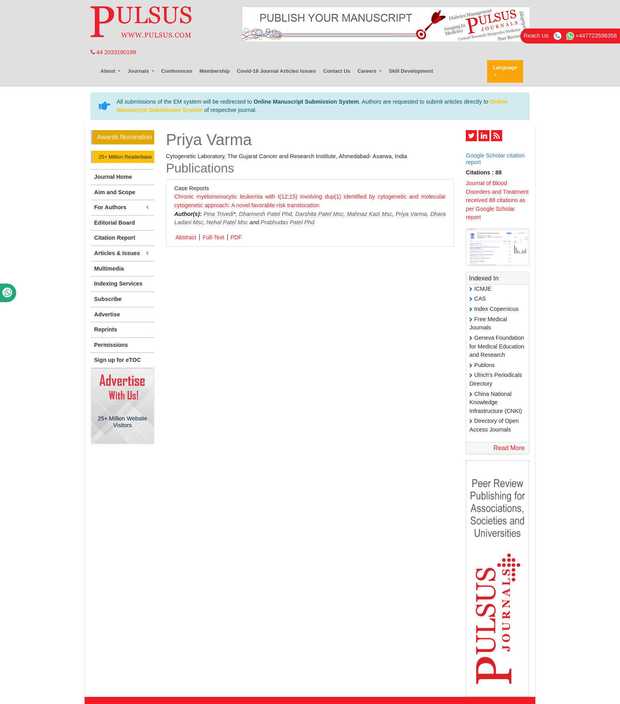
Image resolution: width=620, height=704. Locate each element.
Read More (509, 448)
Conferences (177, 71)
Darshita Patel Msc (319, 214)
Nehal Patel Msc (227, 222)
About (108, 71)
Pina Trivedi (218, 214)
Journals (138, 71)
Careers (367, 71)
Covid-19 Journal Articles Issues (276, 71)
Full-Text (213, 237)
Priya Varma (411, 214)
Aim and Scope (114, 192)
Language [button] (505, 67)
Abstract (186, 237)
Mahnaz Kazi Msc (369, 214)
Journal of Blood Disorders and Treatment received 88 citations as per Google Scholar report (497, 200)
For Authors (122, 207)
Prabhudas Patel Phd (287, 222)
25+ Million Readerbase (124, 157)
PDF (236, 237)
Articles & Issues (122, 253)
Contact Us (336, 71)
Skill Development (411, 71)
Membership (214, 71)
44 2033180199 (113, 52)
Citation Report (114, 238)
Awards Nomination (124, 137)
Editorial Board (114, 223)
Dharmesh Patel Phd (265, 214)
